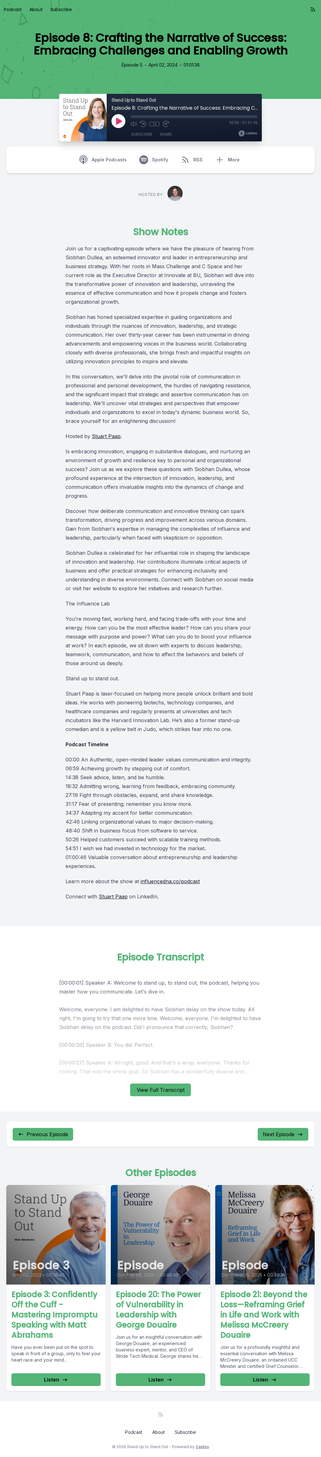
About (36, 9)
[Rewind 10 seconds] (143, 124)
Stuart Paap (106, 436)
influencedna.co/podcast (170, 881)
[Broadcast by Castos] (247, 133)
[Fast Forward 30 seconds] (166, 124)
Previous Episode (43, 1134)
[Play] (118, 121)
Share (166, 134)
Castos (202, 1446)
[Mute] (133, 124)
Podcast (13, 9)
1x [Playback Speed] (155, 124)
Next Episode (283, 1134)
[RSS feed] (312, 9)
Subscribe (61, 9)
